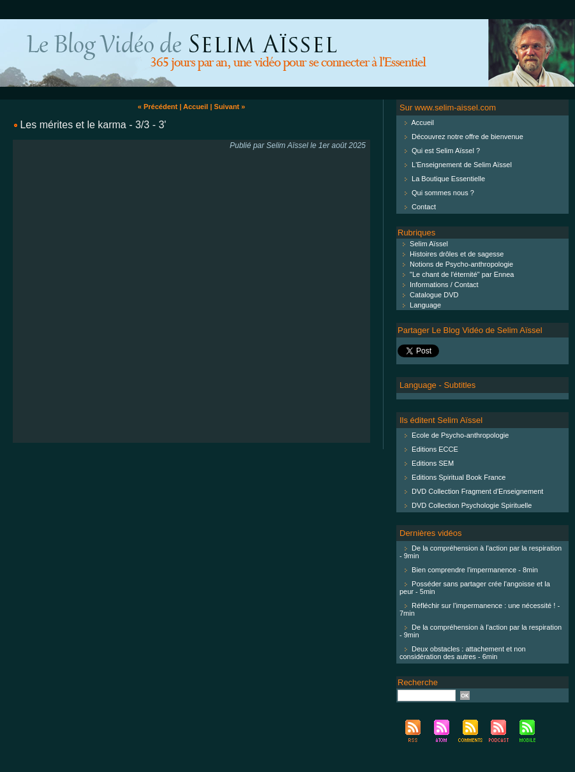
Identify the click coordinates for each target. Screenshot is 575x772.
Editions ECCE (435, 449)
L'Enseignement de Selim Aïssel (462, 164)
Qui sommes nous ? (443, 193)
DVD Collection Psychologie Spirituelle (472, 505)
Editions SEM (433, 463)
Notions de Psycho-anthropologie (455, 264)
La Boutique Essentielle (448, 178)
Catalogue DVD (428, 295)
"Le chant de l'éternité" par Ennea (456, 274)
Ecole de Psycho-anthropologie (460, 435)
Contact (424, 207)
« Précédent (157, 106)
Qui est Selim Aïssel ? (446, 150)
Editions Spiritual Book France (458, 477)
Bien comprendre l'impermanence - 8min (475, 570)
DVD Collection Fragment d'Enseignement (477, 491)
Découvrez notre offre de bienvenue (467, 136)
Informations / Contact (438, 284)
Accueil (195, 106)
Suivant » (229, 106)
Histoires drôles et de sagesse (451, 254)
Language (419, 305)
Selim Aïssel (423, 244)
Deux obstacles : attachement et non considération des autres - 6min (463, 652)
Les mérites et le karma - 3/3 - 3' (93, 124)
